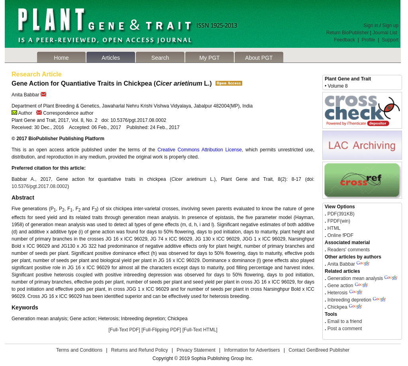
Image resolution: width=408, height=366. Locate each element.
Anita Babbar (341, 264)
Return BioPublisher (347, 32)
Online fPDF (339, 235)
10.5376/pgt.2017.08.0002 (39, 186)
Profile (368, 40)
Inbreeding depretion (349, 300)
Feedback (344, 40)
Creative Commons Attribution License (199, 150)
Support (390, 40)
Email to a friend (344, 321)
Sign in (371, 25)
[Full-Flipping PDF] (161, 330)
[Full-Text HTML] (200, 330)
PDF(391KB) (341, 214)
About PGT (259, 58)
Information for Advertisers (252, 350)
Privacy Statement (196, 350)
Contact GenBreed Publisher (318, 350)
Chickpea (337, 307)
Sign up (390, 25)
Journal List (385, 32)
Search (160, 58)
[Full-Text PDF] (124, 330)
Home (61, 58)
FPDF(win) (338, 221)
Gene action (340, 285)
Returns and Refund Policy (139, 350)
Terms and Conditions (79, 350)
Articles (111, 58)
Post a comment (344, 328)
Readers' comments (348, 249)
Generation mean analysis (355, 278)
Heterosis (338, 293)
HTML (333, 228)
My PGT (209, 58)
